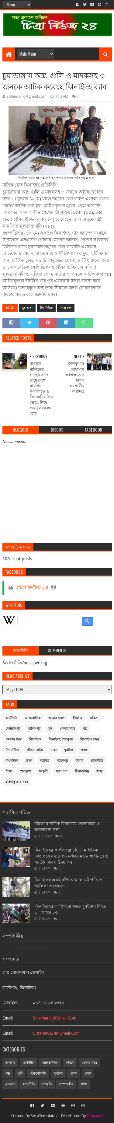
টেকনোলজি (35, 750)
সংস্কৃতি (43, 771)
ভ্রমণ (29, 761)
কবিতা (94, 718)
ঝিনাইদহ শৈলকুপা (61, 739)
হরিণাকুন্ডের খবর (16, 782)
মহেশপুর (62, 761)
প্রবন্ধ (84, 750)
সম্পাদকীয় (66, 1084)
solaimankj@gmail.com (54, 1018)
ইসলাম (77, 718)
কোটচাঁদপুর (12, 729)
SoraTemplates (44, 1116)
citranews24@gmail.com (56, 1033)
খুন (50, 729)
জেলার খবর (13, 739)
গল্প (85, 729)
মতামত (44, 761)
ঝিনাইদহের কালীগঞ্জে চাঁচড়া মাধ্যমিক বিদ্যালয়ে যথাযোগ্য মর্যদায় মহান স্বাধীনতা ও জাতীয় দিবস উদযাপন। (71, 856)
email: (7, 1018)
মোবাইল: (10, 1002)
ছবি (20, 1074)
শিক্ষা (8, 771)
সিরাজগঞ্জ (82, 771)
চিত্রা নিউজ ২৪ (32, 588)
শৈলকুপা (25, 771)
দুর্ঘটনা (68, 750)
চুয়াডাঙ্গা (27, 308)
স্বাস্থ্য (99, 771)
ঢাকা (53, 750)
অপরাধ (10, 1063)
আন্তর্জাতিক (33, 718)
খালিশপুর (34, 729)
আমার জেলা (56, 718)
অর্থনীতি (11, 718)
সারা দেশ (65, 308)
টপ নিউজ (46, 308)
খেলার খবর (67, 729)
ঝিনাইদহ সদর (89, 739)
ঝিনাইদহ (35, 739)
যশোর (79, 761)
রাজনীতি (97, 761)
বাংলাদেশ (11, 761)
